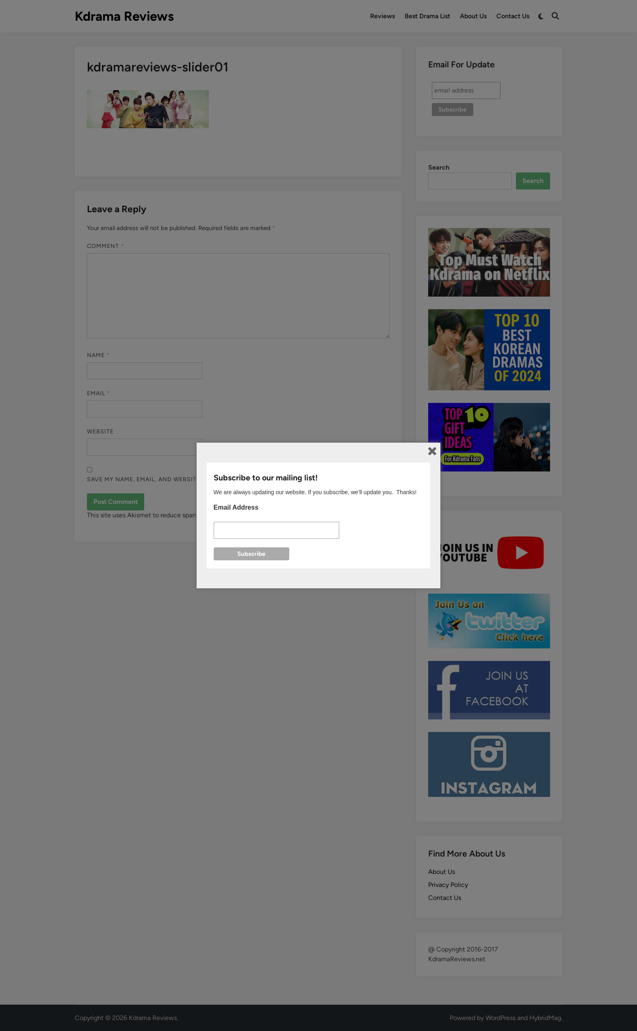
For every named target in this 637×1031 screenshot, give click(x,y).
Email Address (236, 507)
